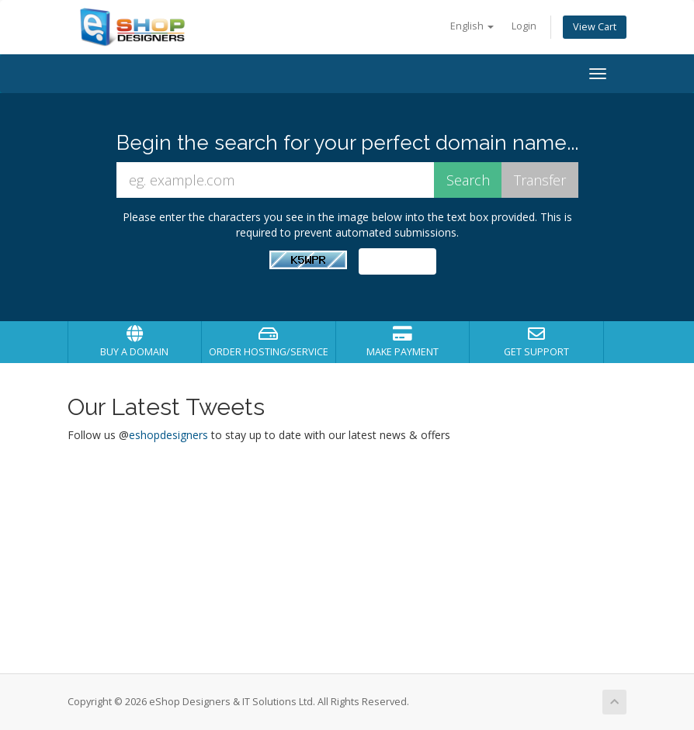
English (472, 26)
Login (524, 26)
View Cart (594, 26)
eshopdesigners (168, 434)
